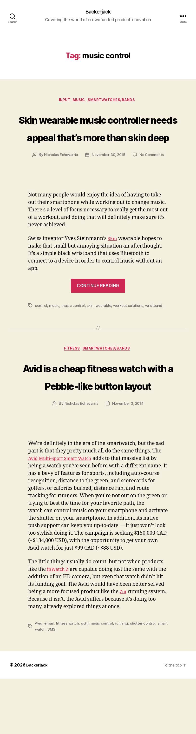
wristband (157, 342)
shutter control (144, 678)
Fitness (71, 386)
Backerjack (98, 12)
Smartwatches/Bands (115, 101)
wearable (105, 342)
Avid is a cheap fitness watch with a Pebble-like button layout (98, 422)
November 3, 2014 (128, 459)
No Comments (153, 191)
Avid (39, 678)
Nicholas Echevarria (59, 191)
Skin (113, 275)
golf (85, 678)
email (49, 678)
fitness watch (68, 678)
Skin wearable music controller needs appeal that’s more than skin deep (98, 146)
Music (79, 101)
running (123, 678)
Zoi (140, 647)
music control (74, 342)
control (41, 342)
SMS (63, 684)
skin (91, 342)
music (55, 342)
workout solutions (130, 342)
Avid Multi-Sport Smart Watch (64, 514)
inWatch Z (59, 625)
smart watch (46, 684)
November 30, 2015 (108, 191)
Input (62, 101)
